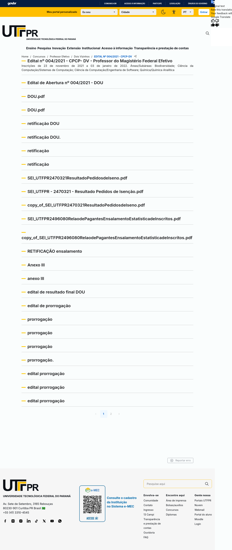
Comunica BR (110, 4)
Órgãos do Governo (197, 4)
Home (26, 56)
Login (198, 523)
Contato (148, 505)
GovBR (12, 3)
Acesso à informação (134, 4)
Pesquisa (44, 48)
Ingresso (148, 509)
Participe (157, 4)
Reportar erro (179, 460)
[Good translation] (213, 23)
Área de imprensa (176, 500)
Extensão (74, 48)
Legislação (175, 4)
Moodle (199, 519)
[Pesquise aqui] (174, 484)
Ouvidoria (149, 532)
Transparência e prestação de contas (161, 48)
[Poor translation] (217, 23)
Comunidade (151, 500)
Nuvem (199, 505)
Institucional (91, 48)
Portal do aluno (203, 514)
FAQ (146, 537)
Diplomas (171, 514)
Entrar (204, 12)
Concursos (172, 509)
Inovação (59, 48)
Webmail (199, 509)
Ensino (31, 48)
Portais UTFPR (203, 500)
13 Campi (149, 514)
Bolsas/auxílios (174, 505)
